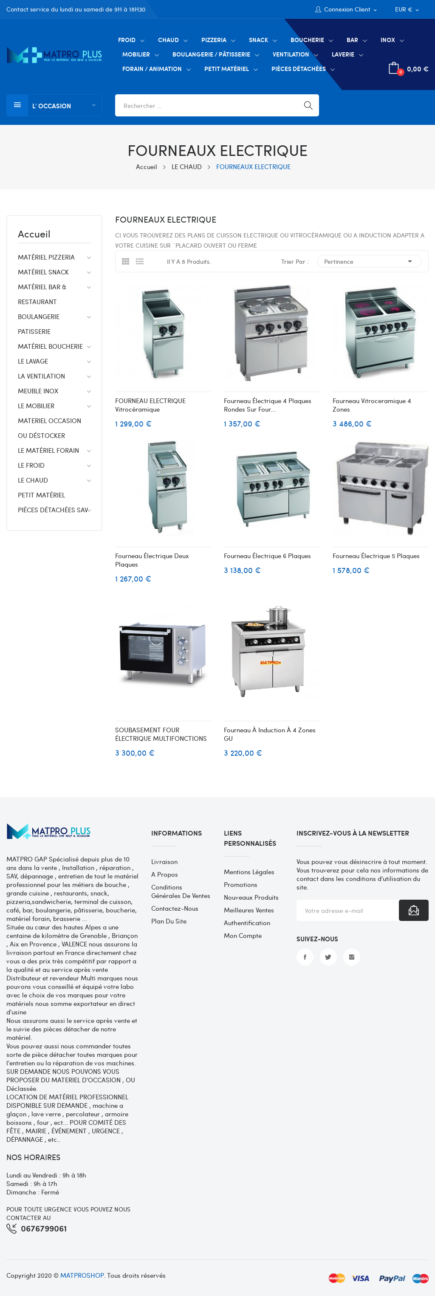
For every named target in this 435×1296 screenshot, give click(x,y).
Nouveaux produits (251, 897)
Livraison (164, 861)
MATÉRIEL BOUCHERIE (50, 346)
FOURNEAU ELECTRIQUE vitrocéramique (150, 404)
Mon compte (243, 935)
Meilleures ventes (249, 910)
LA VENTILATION (41, 376)
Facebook (305, 957)
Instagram (351, 957)
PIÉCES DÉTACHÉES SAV (53, 509)
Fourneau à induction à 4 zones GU (270, 734)
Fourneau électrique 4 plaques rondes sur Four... (267, 404)
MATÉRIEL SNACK (43, 272)
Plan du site (168, 921)
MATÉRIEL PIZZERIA (46, 257)
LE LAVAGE (33, 361)
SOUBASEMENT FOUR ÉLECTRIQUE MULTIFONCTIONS (161, 734)
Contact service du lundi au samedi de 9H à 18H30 (75, 9)
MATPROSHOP (82, 1275)
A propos (164, 874)
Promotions (240, 884)
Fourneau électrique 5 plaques (376, 555)
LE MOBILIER (36, 405)
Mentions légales (249, 871)
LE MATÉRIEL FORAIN (48, 450)
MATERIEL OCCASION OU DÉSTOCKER (49, 428)
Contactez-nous (174, 908)
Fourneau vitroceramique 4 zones (372, 404)
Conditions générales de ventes (180, 891)
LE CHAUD (33, 480)
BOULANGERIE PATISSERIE (38, 324)
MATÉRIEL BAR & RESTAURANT (42, 294)
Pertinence (369, 261)
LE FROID (31, 465)
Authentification (247, 922)
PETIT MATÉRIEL (41, 495)
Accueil (34, 234)
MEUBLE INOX (38, 390)
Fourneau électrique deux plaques (152, 559)
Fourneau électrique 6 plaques (267, 555)
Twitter (328, 957)
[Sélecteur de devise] (407, 9)
